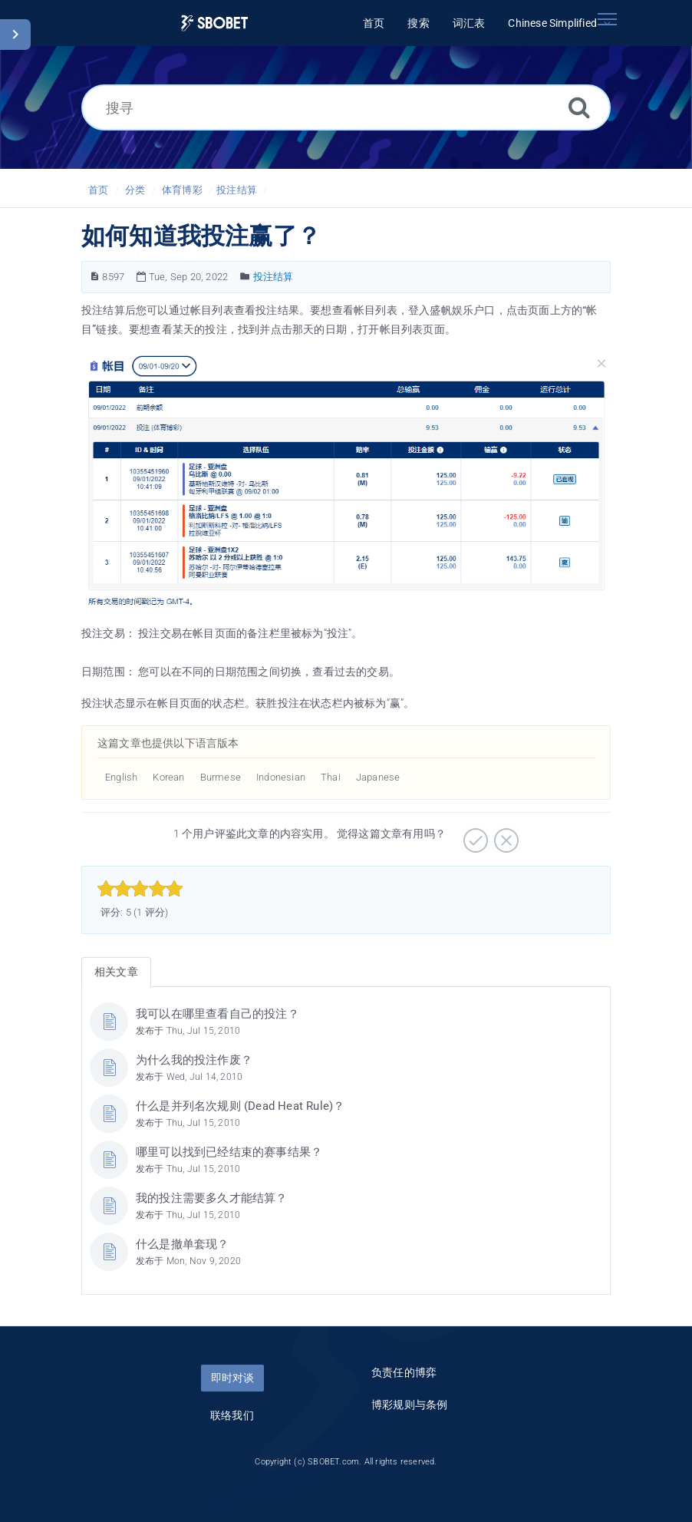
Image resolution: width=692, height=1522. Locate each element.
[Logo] (215, 23)
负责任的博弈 (404, 1372)
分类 (135, 190)
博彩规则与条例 (409, 1404)
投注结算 (236, 190)
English (121, 777)
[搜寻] (346, 107)
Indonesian (280, 777)
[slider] (140, 889)
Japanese (378, 777)
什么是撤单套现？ (182, 1244)
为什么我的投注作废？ (194, 1060)
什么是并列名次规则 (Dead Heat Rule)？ (240, 1106)
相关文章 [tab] (116, 972)
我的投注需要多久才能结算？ (212, 1198)
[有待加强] (504, 835)
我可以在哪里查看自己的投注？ (217, 1014)
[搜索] (579, 107)
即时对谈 (232, 1378)
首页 (98, 190)
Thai (331, 777)
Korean (168, 777)
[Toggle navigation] (606, 19)
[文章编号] (95, 277)
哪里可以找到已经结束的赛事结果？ (229, 1152)
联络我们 (232, 1415)
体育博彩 (182, 190)
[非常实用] (474, 835)
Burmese (220, 777)
